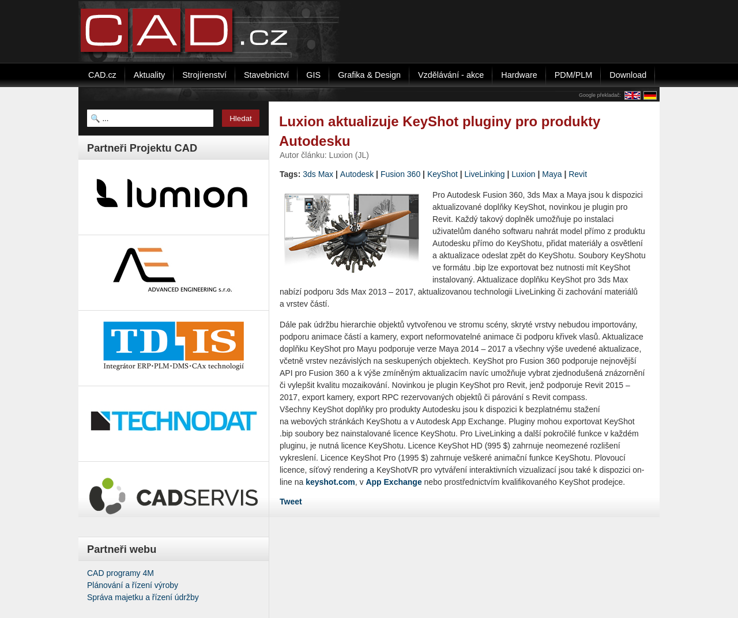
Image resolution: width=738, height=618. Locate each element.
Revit (577, 174)
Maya (552, 174)
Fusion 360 (400, 174)
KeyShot (442, 174)
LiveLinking (485, 174)
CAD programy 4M (120, 573)
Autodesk (357, 174)
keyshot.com (330, 482)
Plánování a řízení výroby (132, 585)
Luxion (523, 174)
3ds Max (318, 174)
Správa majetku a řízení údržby (143, 597)
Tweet (291, 501)
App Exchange (393, 482)
